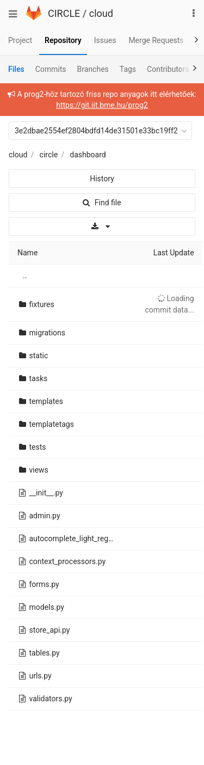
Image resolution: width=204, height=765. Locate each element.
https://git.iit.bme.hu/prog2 (102, 105)
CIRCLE (64, 13)
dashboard (88, 154)
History (102, 178)
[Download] (102, 226)
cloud (101, 13)
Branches (93, 69)
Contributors (168, 69)
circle (49, 154)
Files (16, 69)
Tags (128, 69)
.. (25, 275)
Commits (50, 69)
